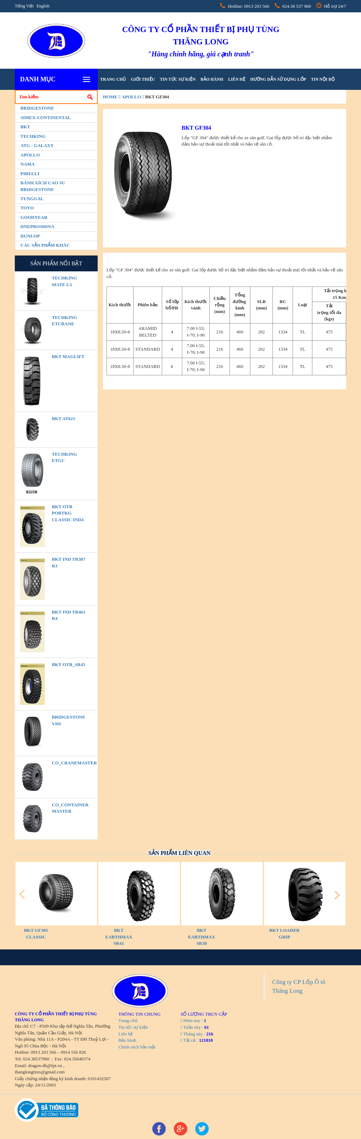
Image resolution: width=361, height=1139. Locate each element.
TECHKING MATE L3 (64, 281)
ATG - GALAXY (37, 145)
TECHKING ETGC (64, 457)
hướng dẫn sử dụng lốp (278, 79)
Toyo (27, 207)
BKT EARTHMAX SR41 (119, 937)
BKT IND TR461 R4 (68, 615)
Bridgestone (37, 108)
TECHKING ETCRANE (64, 321)
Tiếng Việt (24, 6)
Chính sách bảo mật (136, 1046)
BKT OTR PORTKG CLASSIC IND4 (68, 513)
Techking (33, 136)
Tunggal (32, 198)
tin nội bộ (323, 79)
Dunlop (30, 236)
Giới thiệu (143, 79)
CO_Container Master (70, 808)
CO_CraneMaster (70, 762)
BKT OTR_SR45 (68, 664)
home (110, 96)
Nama (27, 164)
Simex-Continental (45, 117)
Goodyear (34, 217)
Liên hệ (236, 79)
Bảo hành (212, 79)
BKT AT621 (63, 418)
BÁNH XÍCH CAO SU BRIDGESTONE (42, 186)
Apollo (30, 155)
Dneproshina (37, 226)
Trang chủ (113, 79)
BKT (25, 126)
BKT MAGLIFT (68, 356)
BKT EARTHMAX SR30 (201, 937)
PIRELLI (29, 173)
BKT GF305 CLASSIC (36, 934)
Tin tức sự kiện (177, 79)
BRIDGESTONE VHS (68, 720)
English (43, 6)
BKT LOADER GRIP (284, 934)
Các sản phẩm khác (45, 245)
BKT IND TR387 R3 (68, 562)
